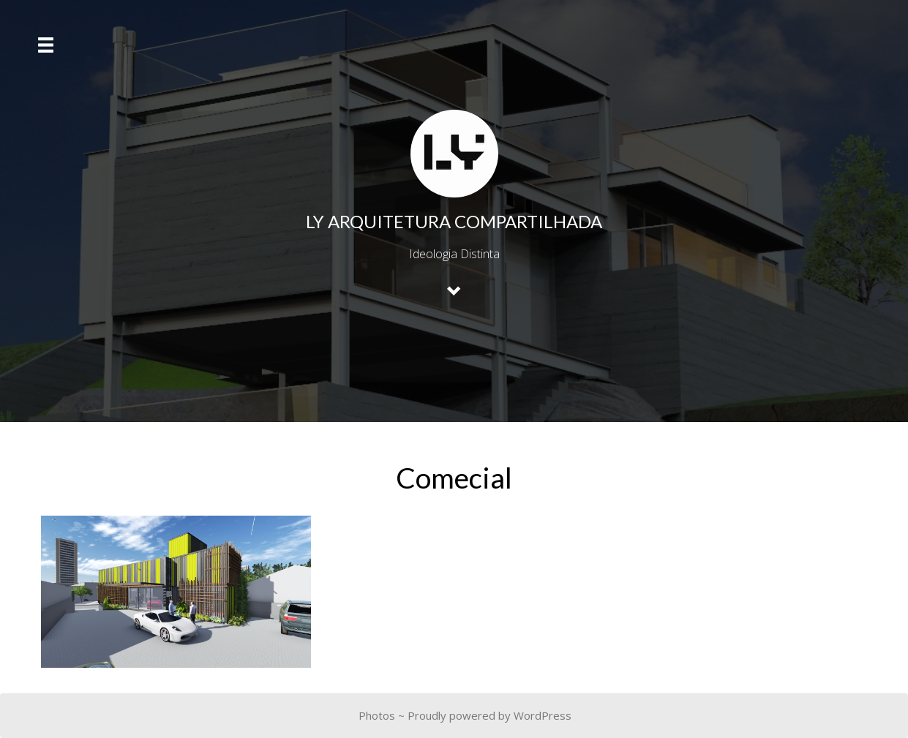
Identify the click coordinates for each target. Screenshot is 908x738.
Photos (377, 715)
